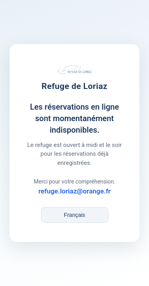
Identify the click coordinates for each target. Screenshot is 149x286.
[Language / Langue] (74, 215)
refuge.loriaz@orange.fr (75, 191)
